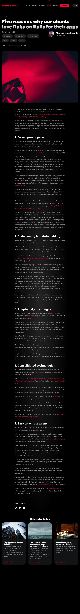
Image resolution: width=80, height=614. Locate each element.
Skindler (40, 150)
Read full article (9, 562)
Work (28, 5)
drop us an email (55, 488)
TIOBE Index (56, 396)
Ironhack (58, 439)
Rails (21, 40)
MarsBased (10, 5)
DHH (50, 313)
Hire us (64, 5)
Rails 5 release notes (44, 484)
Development (20, 36)
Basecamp (30, 316)
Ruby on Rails (33, 36)
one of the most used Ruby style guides (36, 258)
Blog (49, 5)
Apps (5, 40)
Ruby (13, 40)
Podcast (55, 5)
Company (42, 5)
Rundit (43, 153)
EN (75, 5)
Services (35, 5)
